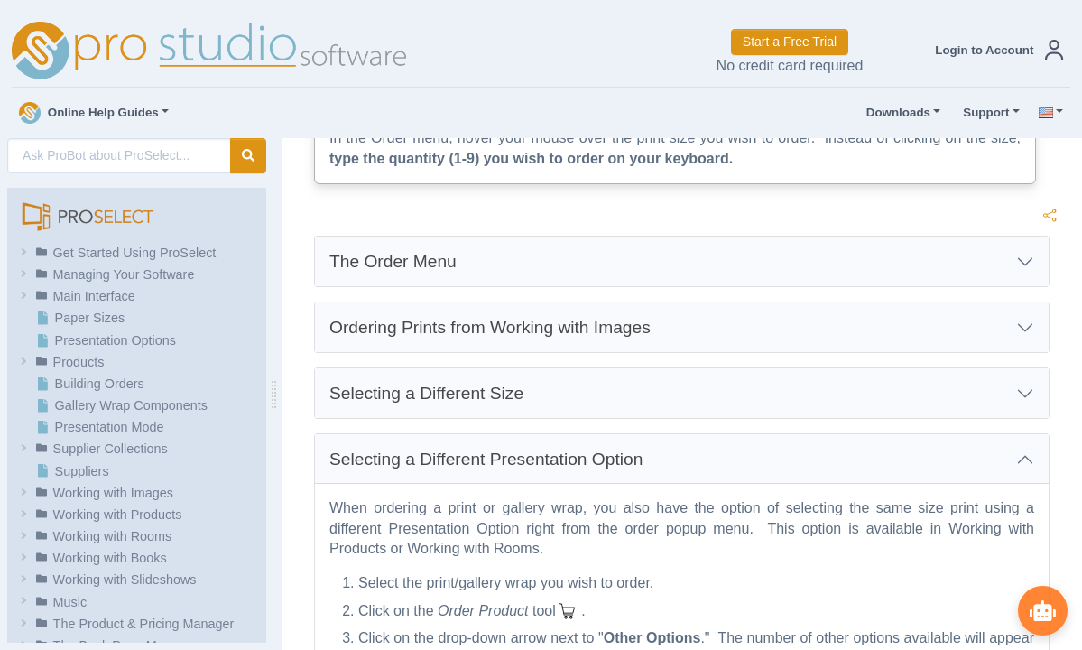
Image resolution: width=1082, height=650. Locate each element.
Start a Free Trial (790, 41)
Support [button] (982, 113)
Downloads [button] (894, 113)
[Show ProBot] (1041, 609)
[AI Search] (119, 155)
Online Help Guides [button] (89, 113)
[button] (995, 50)
